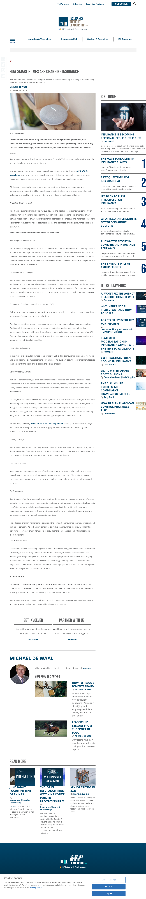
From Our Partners (95, 4)
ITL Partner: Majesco (111, 331)
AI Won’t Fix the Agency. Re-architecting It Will (118, 295)
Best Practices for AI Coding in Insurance (116, 359)
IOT (11, 61)
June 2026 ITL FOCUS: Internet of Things (21, 791)
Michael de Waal (18, 86)
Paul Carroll (108, 141)
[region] (73, 886)
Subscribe (121, 4)
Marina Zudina (81, 793)
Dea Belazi (109, 413)
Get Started (33, 639)
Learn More (72, 639)
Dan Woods (110, 364)
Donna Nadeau (112, 377)
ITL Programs (124, 39)
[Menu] (16, 39)
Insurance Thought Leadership (20, 801)
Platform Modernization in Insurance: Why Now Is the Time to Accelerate (117, 343)
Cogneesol (109, 300)
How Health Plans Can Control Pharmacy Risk (117, 407)
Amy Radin (109, 397)
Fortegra (108, 351)
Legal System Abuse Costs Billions (115, 372)
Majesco (86, 668)
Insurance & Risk (69, 39)
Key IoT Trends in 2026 (82, 789)
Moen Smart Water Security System (47, 423)
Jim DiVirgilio (128, 377)
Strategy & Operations (97, 39)
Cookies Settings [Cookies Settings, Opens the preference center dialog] (109, 880)
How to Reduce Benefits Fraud (83, 684)
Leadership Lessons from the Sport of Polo (82, 727)
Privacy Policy (35, 887)
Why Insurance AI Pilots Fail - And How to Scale (116, 310)
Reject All (109, 886)
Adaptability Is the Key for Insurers (117, 321)
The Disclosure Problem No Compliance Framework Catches (115, 389)
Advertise (77, 4)
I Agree (109, 893)
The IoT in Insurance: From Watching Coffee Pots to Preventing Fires (52, 794)
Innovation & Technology (39, 39)
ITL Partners (63, 4)
